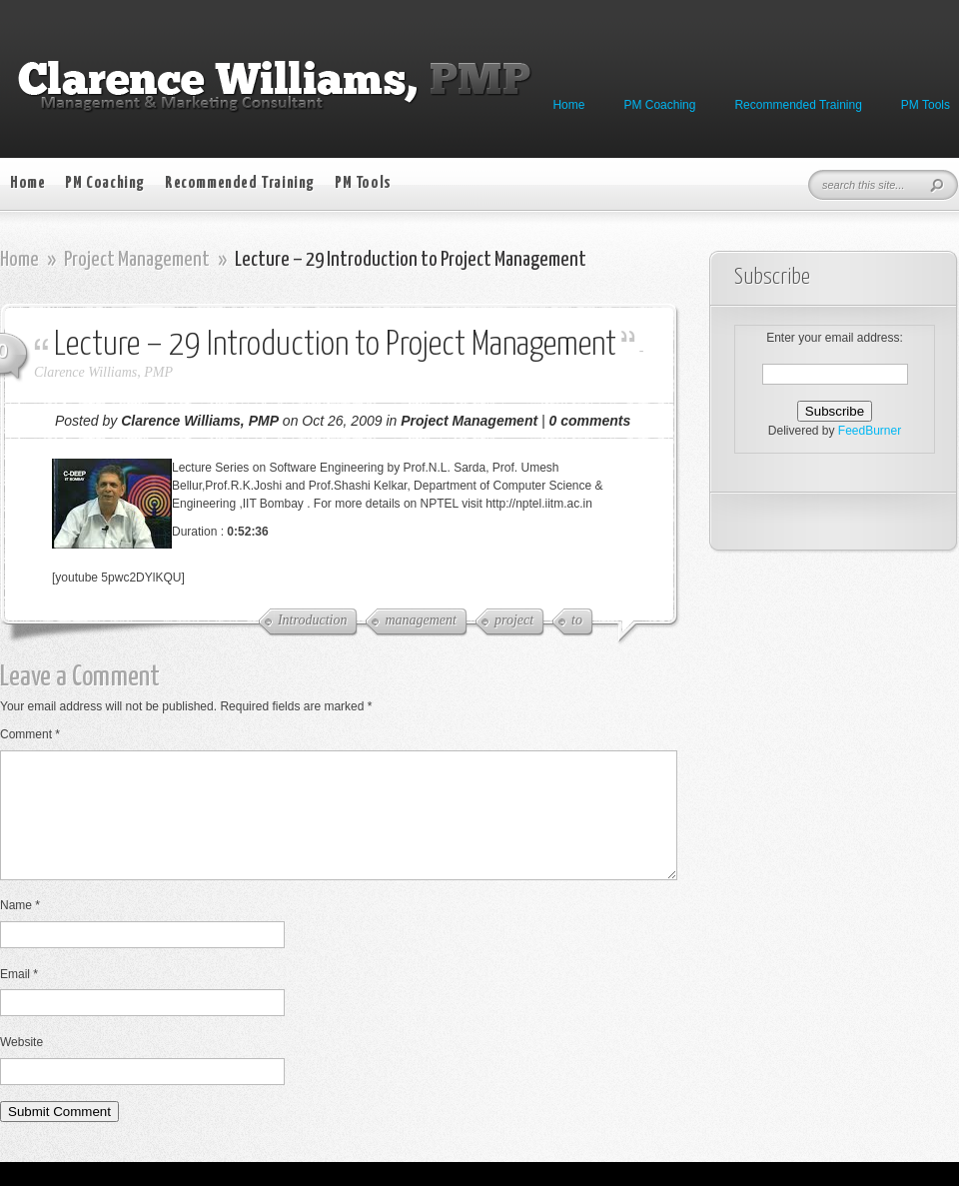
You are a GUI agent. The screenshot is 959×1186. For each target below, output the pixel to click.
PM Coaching (659, 105)
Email (19, 998)
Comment (30, 734)
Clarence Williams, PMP (103, 372)
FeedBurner (869, 431)
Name (20, 929)
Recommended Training (797, 105)
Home (568, 105)
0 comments (590, 421)
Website (21, 1066)
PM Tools (925, 105)
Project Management (137, 260)
